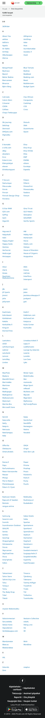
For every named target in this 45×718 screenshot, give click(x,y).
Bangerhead (7, 68)
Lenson (5, 356)
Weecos (5, 644)
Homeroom (28, 237)
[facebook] (22, 680)
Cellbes (5, 109)
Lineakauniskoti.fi (31, 340)
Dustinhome (28, 128)
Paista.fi (5, 462)
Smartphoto (7, 560)
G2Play (5, 215)
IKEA (25, 267)
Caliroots (6, 97)
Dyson (26, 132)
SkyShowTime (8, 553)
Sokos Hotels (29, 516)
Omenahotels (7, 452)
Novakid (27, 432)
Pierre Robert (7, 481)
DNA (25, 125)
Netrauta (6, 429)
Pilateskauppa (8, 484)
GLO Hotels (28, 211)
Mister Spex (28, 373)
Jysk (25, 301)
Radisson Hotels (8, 497)
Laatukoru (6, 340)
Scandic (5, 522)
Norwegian (28, 426)
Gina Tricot (28, 208)
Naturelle (6, 420)
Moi (25, 379)
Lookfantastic (29, 347)
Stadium (27, 535)
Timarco (27, 573)
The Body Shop (8, 592)
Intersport (28, 279)
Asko (25, 42)
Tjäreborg (28, 576)
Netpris (5, 426)
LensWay (6, 359)
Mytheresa (28, 401)
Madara (5, 376)
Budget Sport (29, 86)
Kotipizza (27, 321)
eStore (26, 163)
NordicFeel (28, 420)
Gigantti (5, 221)
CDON (4, 106)
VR (25, 631)
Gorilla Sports (29, 221)
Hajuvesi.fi (6, 231)
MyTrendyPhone (30, 404)
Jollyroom (6, 301)
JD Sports (6, 292)
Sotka (26, 519)
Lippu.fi (27, 343)
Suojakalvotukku (30, 556)
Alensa (5, 58)
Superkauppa (29, 563)
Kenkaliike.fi (7, 324)
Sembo (5, 535)
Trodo (26, 589)
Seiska (5, 531)
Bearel (5, 74)
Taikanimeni (7, 573)
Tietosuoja (16, 693)
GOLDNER (28, 218)
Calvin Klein (7, 100)
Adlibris (5, 42)
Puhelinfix (28, 474)
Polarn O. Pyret (8, 487)
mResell (27, 388)
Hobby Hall (28, 234)
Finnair (5, 192)
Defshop (5, 125)
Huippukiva (28, 256)
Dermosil (6, 128)
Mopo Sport (28, 385)
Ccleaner (6, 103)
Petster (5, 474)
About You (6, 36)
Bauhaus (6, 71)
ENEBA (26, 160)
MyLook (27, 395)
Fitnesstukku (29, 189)
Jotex (25, 292)
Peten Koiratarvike (9, 471)
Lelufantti (6, 353)
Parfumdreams (8, 468)
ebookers (6, 154)
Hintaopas (6, 256)
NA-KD (5, 417)
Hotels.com (28, 244)
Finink (4, 189)
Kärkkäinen (7, 318)
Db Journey (6, 122)
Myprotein (28, 398)
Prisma (26, 465)
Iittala (4, 273)
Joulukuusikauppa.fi (32, 295)
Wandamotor (7, 641)
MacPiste (6, 373)
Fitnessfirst (28, 186)
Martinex (6, 385)
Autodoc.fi (28, 52)
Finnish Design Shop (10, 195)
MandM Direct (8, 379)
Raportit (17, 697)
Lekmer (5, 350)
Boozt (26, 80)
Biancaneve (7, 80)
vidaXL (26, 621)
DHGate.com (7, 132)
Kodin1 (26, 312)
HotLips (27, 247)
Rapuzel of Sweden (10, 500)
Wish (26, 641)
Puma (26, 481)
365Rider (6, 26)
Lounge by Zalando (31, 350)
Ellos (25, 154)
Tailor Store (7, 576)
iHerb (4, 270)
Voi (25, 628)
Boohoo (27, 71)
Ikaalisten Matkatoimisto (8, 277)
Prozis (26, 471)
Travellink (27, 586)
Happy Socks (7, 244)
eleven (5, 166)
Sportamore (28, 525)
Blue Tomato (29, 68)
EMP (25, 157)
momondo (28, 382)
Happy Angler (8, 241)
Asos (25, 45)
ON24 (26, 445)
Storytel (27, 547)
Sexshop (5, 538)
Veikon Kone (7, 625)
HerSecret (6, 250)
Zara (4, 670)
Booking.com (29, 77)
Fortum (26, 195)
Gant (4, 218)
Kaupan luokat (30, 701)
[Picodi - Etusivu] (15, 2)
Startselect (28, 538)
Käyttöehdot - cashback (15, 688)
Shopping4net (8, 541)
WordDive (27, 644)
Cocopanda (28, 100)
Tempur (5, 586)
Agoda (5, 45)
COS (25, 106)
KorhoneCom (29, 318)
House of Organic (31, 253)
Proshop (27, 468)
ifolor (4, 267)
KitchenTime (7, 331)
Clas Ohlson (28, 97)
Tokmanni (28, 579)
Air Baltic (6, 48)
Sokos (4, 563)
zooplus (27, 667)
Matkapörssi (7, 395)
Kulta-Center (29, 324)
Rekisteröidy (31, 3)
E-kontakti (6, 144)
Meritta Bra (7, 404)
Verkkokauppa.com (10, 631)
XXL (3, 657)
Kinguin (5, 327)
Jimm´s (4, 295)
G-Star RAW (7, 208)
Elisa (25, 144)
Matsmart (6, 401)
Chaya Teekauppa (9, 112)
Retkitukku (28, 497)
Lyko (25, 362)
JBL (3, 289)
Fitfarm (26, 183)
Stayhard (27, 541)
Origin (26, 448)
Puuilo (26, 484)
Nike (4, 436)
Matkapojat (7, 391)
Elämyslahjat (7, 163)
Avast (26, 55)
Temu (4, 589)
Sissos (4, 547)
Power (26, 462)
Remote (5, 503)
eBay (4, 151)
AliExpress (28, 36)
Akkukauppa (7, 55)
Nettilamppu (7, 432)
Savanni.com (7, 519)
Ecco (4, 157)
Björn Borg (6, 86)
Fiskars (26, 180)
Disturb (27, 122)
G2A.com (6, 211)
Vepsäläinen (7, 628)
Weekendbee (7, 648)
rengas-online (8, 506)
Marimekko (6, 382)
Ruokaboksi (28, 503)
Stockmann (28, 544)
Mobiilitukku (29, 376)
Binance (5, 83)
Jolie (4, 298)
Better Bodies (7, 77)
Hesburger (6, 253)
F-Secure (5, 180)
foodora (27, 192)
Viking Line (28, 625)
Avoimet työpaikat (32, 693)
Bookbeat (27, 74)
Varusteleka (7, 621)
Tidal (4, 595)
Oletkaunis (6, 448)
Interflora (27, 276)
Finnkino (5, 199)
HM (25, 231)
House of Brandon (31, 250)
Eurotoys (27, 166)
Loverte (27, 353)
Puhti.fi (26, 478)
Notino (26, 429)
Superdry (27, 560)
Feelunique (7, 183)
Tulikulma (28, 595)
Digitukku (6, 135)
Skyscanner (7, 550)
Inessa (26, 270)
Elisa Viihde (28, 151)
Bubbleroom (29, 83)
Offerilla (5, 445)
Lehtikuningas (8, 347)
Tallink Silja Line (9, 579)
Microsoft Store (8, 407)
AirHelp (5, 52)
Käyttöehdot (29, 688)
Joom (26, 289)
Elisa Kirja (28, 147)
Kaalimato (6, 312)
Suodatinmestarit (31, 550)
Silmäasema (7, 544)
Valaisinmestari (8, 618)
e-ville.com (6, 147)
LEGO (4, 343)
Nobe (26, 417)
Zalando (5, 667)
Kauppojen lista (14, 701)
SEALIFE (5, 528)
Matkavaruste (8, 398)
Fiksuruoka (6, 186)
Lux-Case (27, 359)
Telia (4, 582)
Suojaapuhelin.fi (30, 553)
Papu (4, 465)
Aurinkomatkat (30, 48)
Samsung (6, 516)
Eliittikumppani (8, 169)
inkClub (27, 273)
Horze (26, 241)
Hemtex (5, 247)
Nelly (4, 423)
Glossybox (28, 215)
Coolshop (27, 103)
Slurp (4, 556)
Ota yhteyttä (29, 697)
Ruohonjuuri (29, 500)
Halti (4, 237)
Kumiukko (28, 327)
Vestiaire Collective (31, 618)
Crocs (26, 109)
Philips (5, 478)
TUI (25, 592)
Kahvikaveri (7, 315)
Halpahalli (6, 234)
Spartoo (27, 522)
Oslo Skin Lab (29, 452)
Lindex (5, 362)
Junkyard (27, 298)
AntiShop (27, 39)
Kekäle (5, 321)
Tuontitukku (28, 598)
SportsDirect (29, 531)
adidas (5, 39)
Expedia (27, 169)
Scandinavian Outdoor (11, 525)
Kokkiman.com (29, 315)
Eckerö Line (7, 160)
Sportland (28, 528)
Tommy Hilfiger (30, 582)
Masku (5, 388)
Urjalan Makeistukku (10, 609)
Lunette (27, 356)
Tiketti (4, 598)
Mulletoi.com (29, 391)
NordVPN (27, 423)
